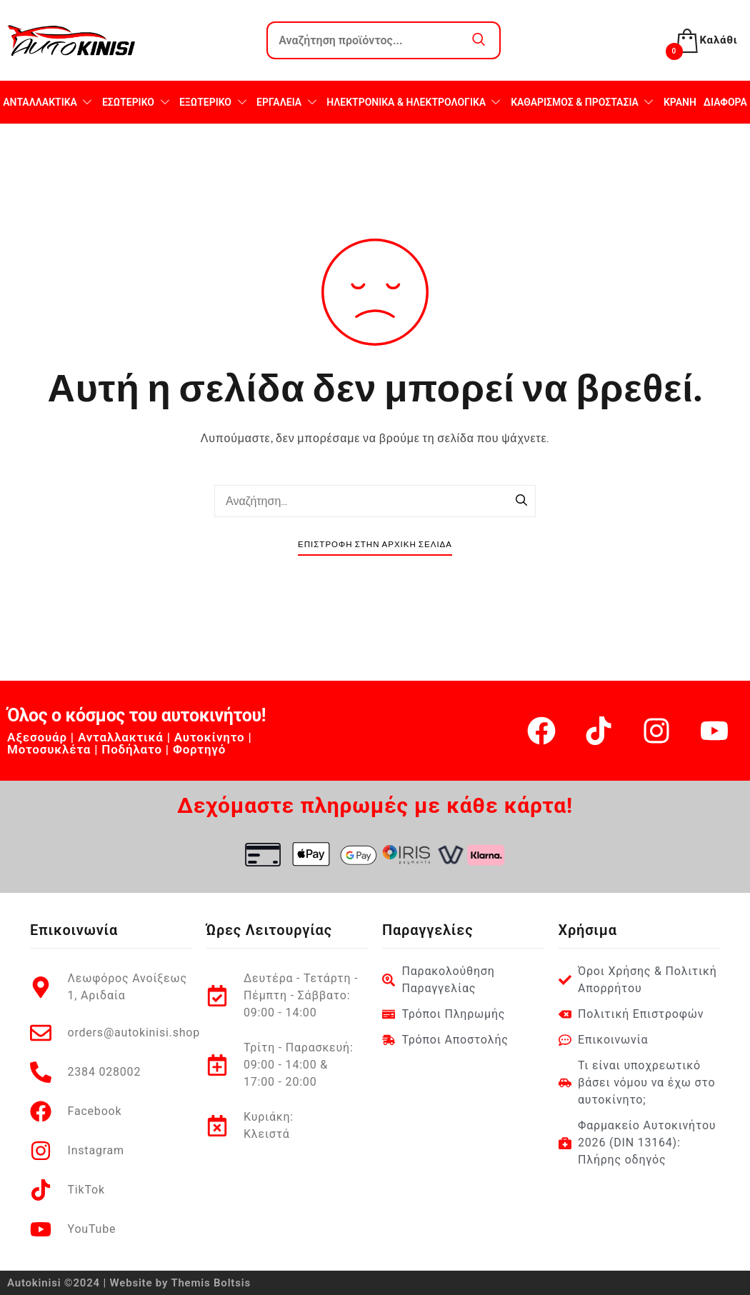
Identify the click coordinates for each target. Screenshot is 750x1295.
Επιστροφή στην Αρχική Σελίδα (375, 544)
